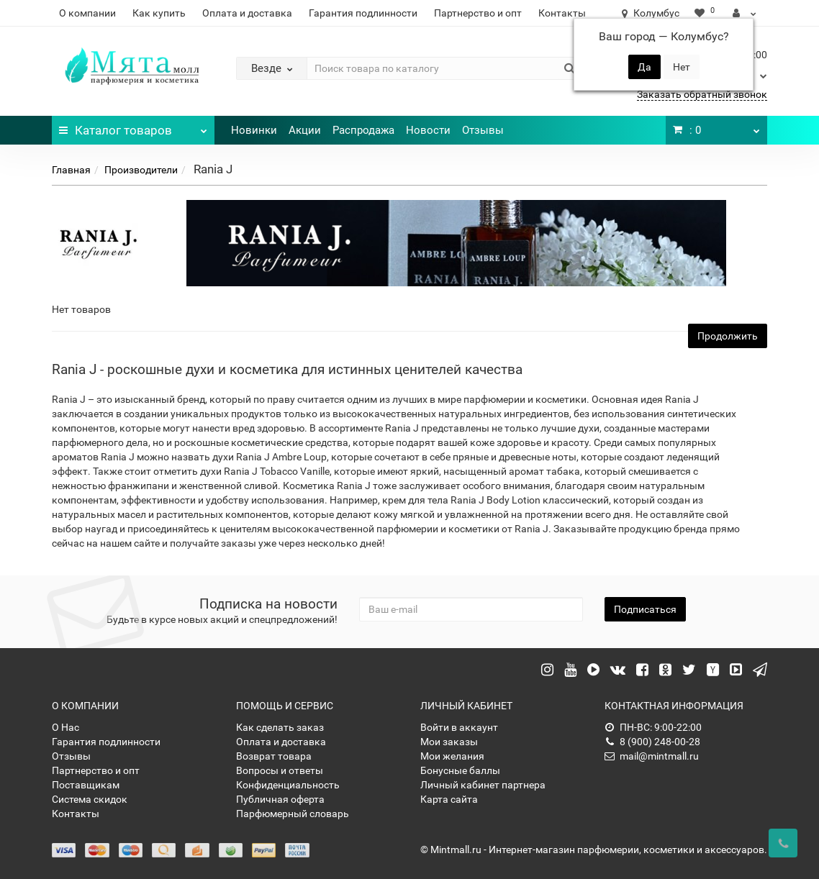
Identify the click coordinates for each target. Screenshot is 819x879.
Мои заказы (449, 741)
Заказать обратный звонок (702, 94)
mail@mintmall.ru (652, 756)
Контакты (562, 13)
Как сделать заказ (280, 727)
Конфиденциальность (288, 785)
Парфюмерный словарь (292, 813)
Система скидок (89, 799)
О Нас (65, 727)
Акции (305, 130)
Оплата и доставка (247, 13)
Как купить (159, 13)
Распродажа (363, 130)
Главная (71, 170)
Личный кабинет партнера (483, 785)
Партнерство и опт (478, 13)
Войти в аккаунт (459, 727)
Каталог (133, 126)
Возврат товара (274, 756)
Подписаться (645, 609)
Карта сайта (449, 799)
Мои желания (452, 756)
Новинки (254, 130)
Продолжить (727, 336)
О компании (87, 13)
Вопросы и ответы (279, 770)
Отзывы (483, 130)
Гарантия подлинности (363, 13)
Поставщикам (85, 785)
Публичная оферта (280, 799)
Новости (428, 130)
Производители (141, 170)
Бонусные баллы (460, 770)
